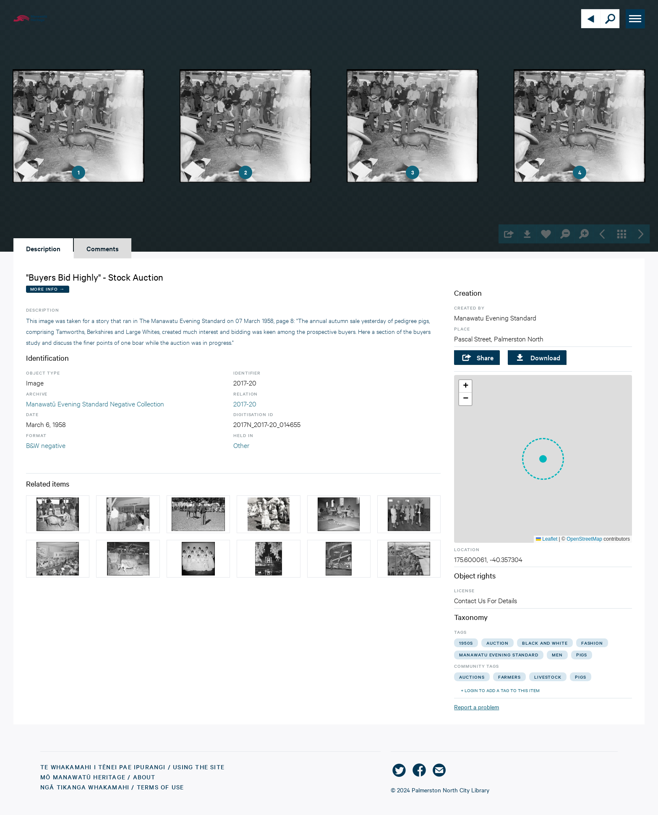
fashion (592, 643)
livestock (547, 677)
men (557, 654)
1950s (466, 643)
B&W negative (45, 444)
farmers (509, 677)
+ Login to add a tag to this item (500, 690)
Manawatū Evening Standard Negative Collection (95, 403)
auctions (471, 677)
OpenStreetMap (584, 539)
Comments (102, 248)
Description (43, 248)
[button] (543, 459)
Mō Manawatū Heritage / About (98, 777)
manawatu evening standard (498, 654)
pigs (582, 654)
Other (241, 444)
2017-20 (244, 403)
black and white (545, 643)
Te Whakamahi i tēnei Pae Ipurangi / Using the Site (132, 767)
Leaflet (546, 539)
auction (497, 643)
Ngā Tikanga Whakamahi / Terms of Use (112, 787)
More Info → (47, 289)
